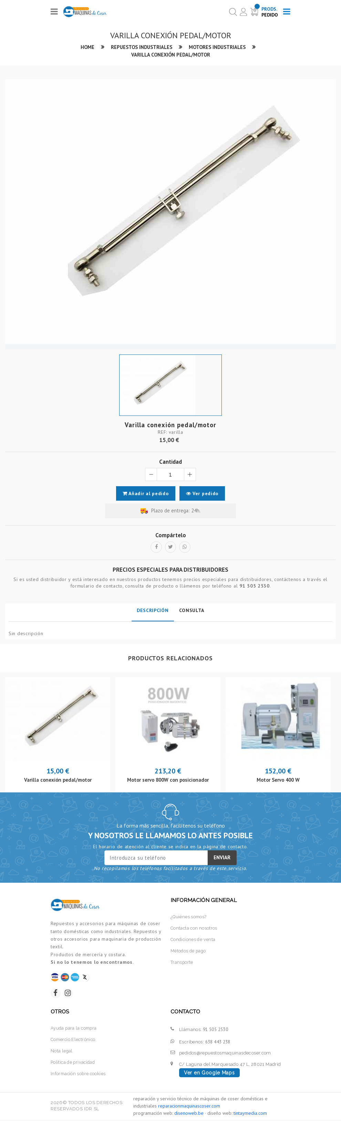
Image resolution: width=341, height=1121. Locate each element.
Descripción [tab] (153, 611)
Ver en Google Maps (209, 1074)
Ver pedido (202, 494)
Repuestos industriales (141, 47)
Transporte (182, 962)
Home (86, 47)
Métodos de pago (188, 951)
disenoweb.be (189, 1114)
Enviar (222, 858)
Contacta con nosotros (194, 928)
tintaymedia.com (250, 1114)
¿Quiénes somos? (189, 917)
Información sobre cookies (79, 1074)
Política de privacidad (74, 1062)
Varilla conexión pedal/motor (170, 55)
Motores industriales (218, 47)
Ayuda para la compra (75, 1029)
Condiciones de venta (193, 939)
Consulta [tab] (192, 611)
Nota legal (62, 1051)
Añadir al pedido (145, 494)
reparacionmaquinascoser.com (189, 1107)
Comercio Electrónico (74, 1040)
